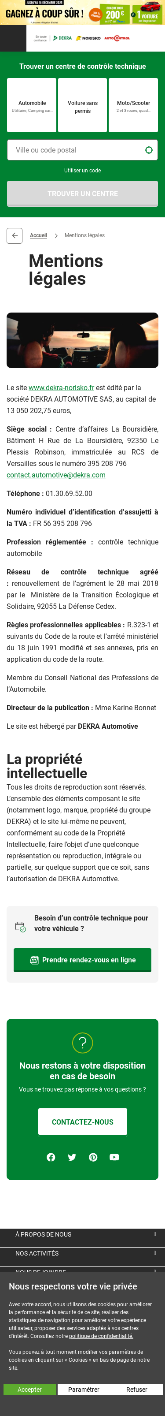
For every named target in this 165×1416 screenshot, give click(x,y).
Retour (14, 236)
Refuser (136, 1389)
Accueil (38, 236)
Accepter (30, 1389)
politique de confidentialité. (101, 1336)
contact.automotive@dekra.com (56, 475)
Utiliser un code (82, 171)
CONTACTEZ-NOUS (83, 1122)
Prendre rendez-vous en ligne (82, 960)
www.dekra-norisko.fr (61, 388)
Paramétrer (83, 1389)
